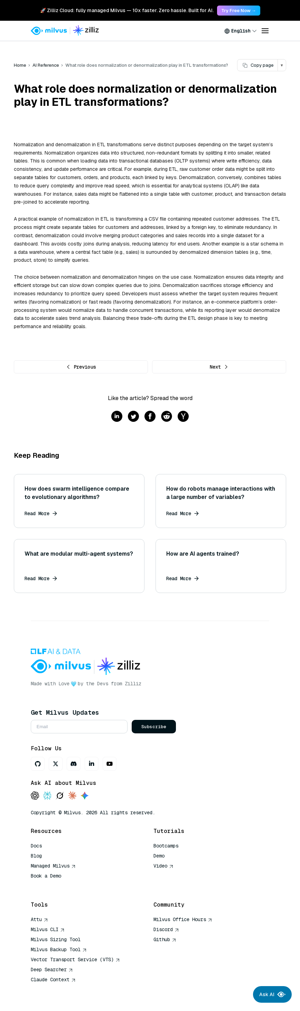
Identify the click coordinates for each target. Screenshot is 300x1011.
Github (164, 939)
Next (219, 367)
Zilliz (133, 683)
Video (163, 866)
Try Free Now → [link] (238, 10)
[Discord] (74, 764)
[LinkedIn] (92, 764)
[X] (56, 764)
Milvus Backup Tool (59, 949)
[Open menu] (265, 31)
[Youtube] (109, 764)
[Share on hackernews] (183, 417)
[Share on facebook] (150, 417)
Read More (41, 513)
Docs (36, 846)
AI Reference (45, 65)
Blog (36, 856)
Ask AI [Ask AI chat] (272, 994)
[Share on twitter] (133, 417)
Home (20, 65)
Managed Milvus (53, 866)
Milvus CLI (48, 929)
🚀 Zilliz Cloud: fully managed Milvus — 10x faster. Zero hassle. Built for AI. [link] (127, 10)
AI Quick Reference (56, 886)
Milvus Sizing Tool (56, 939)
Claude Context (53, 979)
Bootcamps (165, 846)
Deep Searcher (52, 969)
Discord (166, 929)
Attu (39, 919)
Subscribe (153, 727)
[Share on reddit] (166, 417)
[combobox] (240, 30)
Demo (159, 856)
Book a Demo (46, 876)
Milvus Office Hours (182, 919)
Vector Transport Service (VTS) (75, 959)
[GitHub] (38, 764)
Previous (81, 367)
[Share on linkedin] (116, 417)
